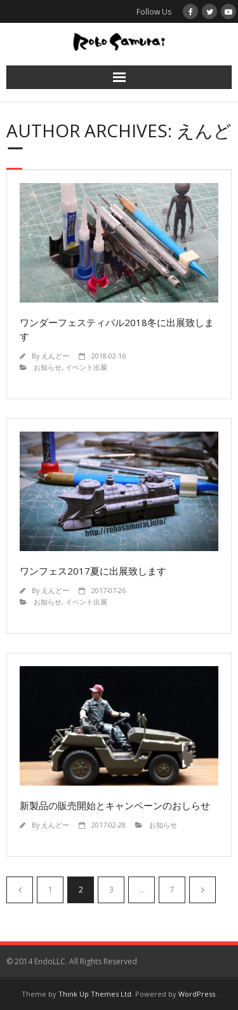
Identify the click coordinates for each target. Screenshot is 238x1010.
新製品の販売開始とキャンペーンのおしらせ (115, 805)
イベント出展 (86, 367)
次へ (202, 890)
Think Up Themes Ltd (94, 994)
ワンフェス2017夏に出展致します (93, 570)
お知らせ (48, 367)
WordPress (196, 994)
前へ (19, 890)
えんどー (55, 355)
